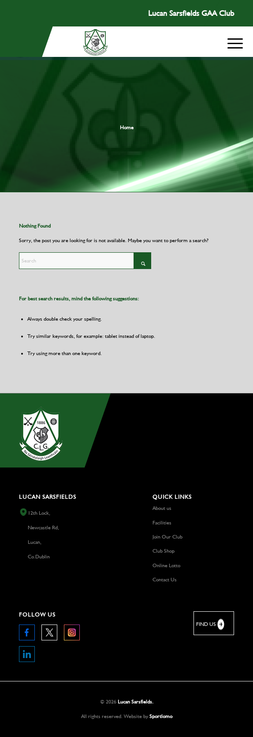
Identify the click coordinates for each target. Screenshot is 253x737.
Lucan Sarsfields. (135, 702)
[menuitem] (235, 43)
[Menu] (235, 41)
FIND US (211, 624)
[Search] (85, 260)
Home (127, 127)
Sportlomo (160, 716)
